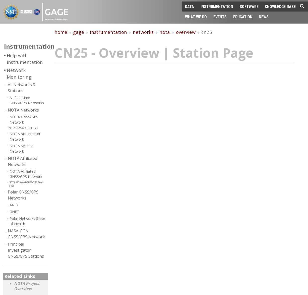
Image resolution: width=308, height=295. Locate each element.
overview (186, 32)
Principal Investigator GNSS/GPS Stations (26, 250)
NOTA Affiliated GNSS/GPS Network (26, 174)
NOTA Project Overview (27, 286)
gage (78, 32)
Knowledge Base (280, 6)
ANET (14, 205)
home (60, 32)
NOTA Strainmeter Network (25, 136)
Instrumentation (217, 6)
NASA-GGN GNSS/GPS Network (26, 234)
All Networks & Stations (22, 87)
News (264, 16)
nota (164, 32)
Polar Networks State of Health (27, 221)
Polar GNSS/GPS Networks (23, 195)
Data (189, 6)
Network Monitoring (19, 73)
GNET (14, 211)
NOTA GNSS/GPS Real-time (23, 128)
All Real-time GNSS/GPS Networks (27, 100)
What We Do (196, 16)
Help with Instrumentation (25, 58)
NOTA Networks (23, 110)
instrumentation (108, 32)
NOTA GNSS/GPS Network (24, 120)
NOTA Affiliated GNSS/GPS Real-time (26, 184)
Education (243, 16)
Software (249, 6)
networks (143, 32)
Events (220, 16)
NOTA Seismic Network (21, 148)
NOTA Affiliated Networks (22, 161)
